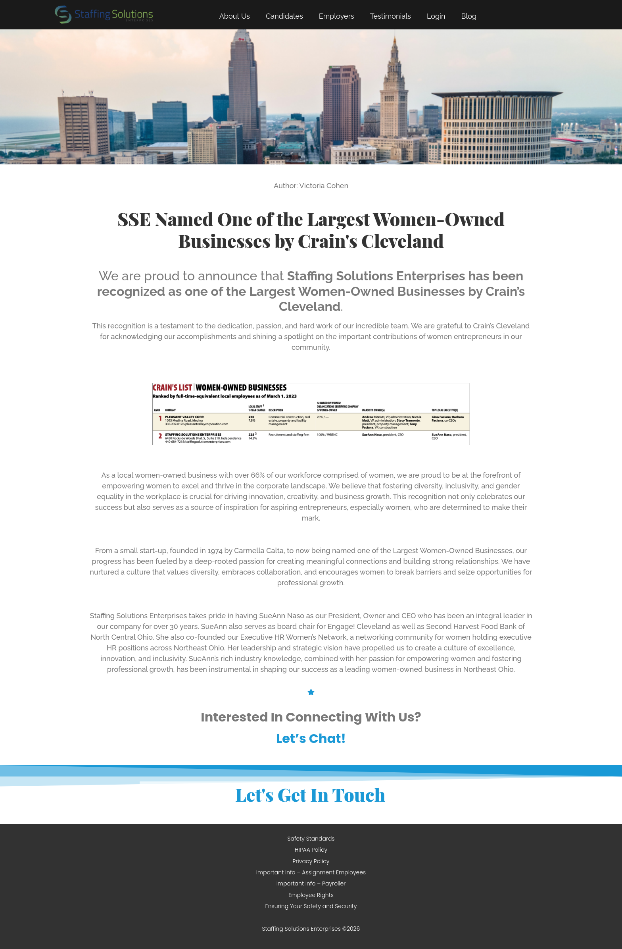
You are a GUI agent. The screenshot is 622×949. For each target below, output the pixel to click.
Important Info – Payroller (311, 883)
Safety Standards (310, 839)
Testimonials (390, 16)
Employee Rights (311, 895)
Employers (336, 16)
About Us (234, 16)
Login (436, 16)
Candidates (284, 16)
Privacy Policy (311, 861)
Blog (468, 16)
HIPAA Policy (311, 850)
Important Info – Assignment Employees (311, 872)
